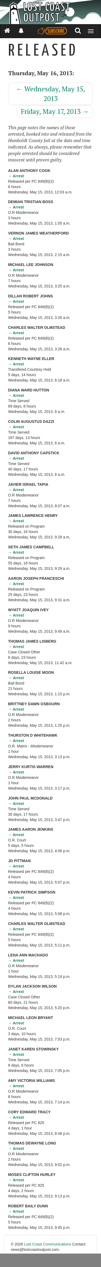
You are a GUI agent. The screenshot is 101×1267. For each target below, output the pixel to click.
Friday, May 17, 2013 (55, 111)
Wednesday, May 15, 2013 (50, 93)
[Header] (50, 12)
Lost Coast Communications (47, 1244)
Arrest (18, 176)
